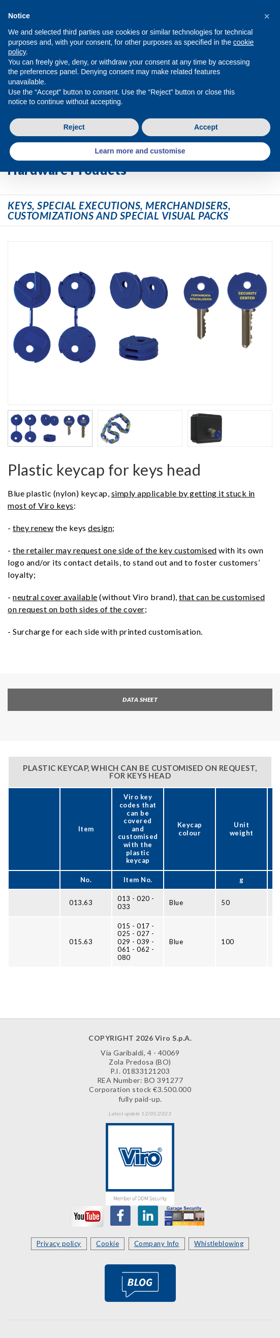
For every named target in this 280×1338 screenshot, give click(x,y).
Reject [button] (74, 127)
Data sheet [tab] (140, 699)
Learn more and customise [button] (140, 151)
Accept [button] (206, 127)
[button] (267, 16)
